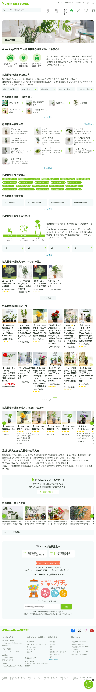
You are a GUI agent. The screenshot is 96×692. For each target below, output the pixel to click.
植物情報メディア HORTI (80, 647)
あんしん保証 (31, 647)
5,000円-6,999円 (57, 202)
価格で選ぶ (44, 89)
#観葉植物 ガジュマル (74, 182)
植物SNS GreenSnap (79, 642)
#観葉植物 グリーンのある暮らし (29, 179)
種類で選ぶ (26, 89)
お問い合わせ (90, 3)
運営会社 (75, 678)
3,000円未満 (10, 202)
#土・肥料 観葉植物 (83, 179)
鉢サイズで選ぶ (64, 89)
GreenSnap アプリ (78, 644)
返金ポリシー (31, 652)
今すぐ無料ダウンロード (48, 492)
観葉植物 (16, 532)
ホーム (6, 532)
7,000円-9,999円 (80, 202)
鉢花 (51, 649)
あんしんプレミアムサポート (36, 644)
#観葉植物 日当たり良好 (73, 189)
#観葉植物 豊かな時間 (10, 189)
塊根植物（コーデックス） (58, 652)
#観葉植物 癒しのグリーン (50, 179)
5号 (75, 248)
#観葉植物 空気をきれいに (74, 186)
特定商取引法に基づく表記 (17, 678)
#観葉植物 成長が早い (67, 179)
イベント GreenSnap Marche (81, 652)
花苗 (51, 647)
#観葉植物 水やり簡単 (58, 182)
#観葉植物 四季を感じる (26, 189)
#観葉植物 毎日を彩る (10, 179)
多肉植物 (53, 644)
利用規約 (4, 678)
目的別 (56, 11)
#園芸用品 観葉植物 (43, 189)
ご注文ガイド (80, 3)
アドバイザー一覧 (64, 678)
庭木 (51, 657)
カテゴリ (48, 11)
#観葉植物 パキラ (8, 186)
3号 (29, 248)
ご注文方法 (30, 642)
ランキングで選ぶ (84, 89)
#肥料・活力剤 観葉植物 (39, 186)
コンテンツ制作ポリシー (50, 678)
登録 (66, 607)
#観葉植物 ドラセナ (57, 189)
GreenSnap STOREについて (66, 3)
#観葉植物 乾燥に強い (42, 182)
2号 (6, 248)
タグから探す (65, 12)
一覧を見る (87, 124)
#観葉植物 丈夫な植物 (23, 186)
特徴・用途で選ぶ (9, 89)
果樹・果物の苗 (55, 654)
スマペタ (75, 649)
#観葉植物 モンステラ (26, 182)
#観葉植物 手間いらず (10, 182)
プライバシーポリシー (34, 678)
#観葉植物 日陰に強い (56, 186)
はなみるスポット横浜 (79, 654)
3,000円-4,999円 (34, 202)
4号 (52, 248)
